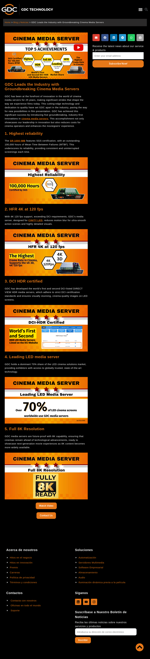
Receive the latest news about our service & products (118, 48)
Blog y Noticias (21, 22)
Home (8, 22)
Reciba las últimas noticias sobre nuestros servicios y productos (101, 624)
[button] (140, 9)
